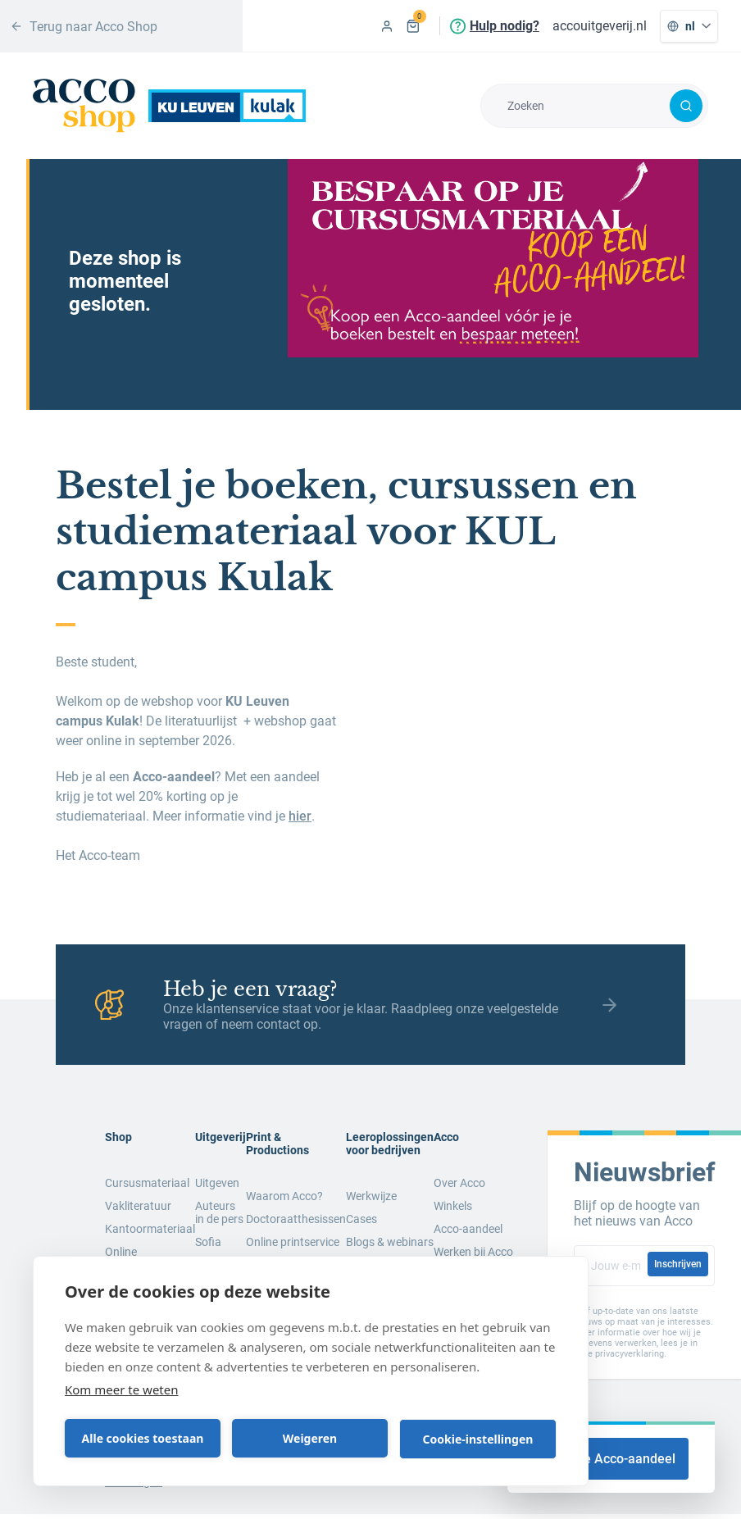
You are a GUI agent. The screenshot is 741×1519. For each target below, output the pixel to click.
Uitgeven (217, 1182)
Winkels (453, 1205)
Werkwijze (371, 1196)
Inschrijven (678, 1264)
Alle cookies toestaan (143, 1438)
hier (300, 816)
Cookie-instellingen (478, 1439)
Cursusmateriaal (147, 1182)
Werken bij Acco (473, 1251)
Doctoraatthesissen (296, 1219)
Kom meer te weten (122, 1389)
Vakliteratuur (138, 1205)
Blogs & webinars (390, 1241)
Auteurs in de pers (219, 1212)
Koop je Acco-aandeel (611, 1459)
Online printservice (292, 1241)
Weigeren (310, 1438)
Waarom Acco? (284, 1196)
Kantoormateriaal (150, 1228)
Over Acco (459, 1182)
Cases (361, 1219)
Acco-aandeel (468, 1228)
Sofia (208, 1241)
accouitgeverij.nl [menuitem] (599, 26)
